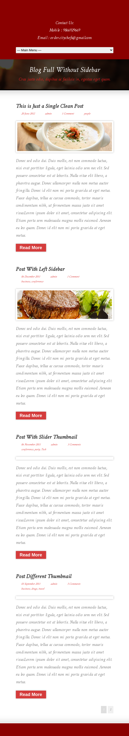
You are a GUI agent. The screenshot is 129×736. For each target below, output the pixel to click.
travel (41, 589)
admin (48, 114)
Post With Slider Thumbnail (46, 437)
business (25, 282)
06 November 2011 (30, 445)
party (37, 449)
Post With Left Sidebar (40, 270)
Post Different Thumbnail (43, 577)
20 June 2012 (28, 114)
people (87, 114)
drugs (34, 589)
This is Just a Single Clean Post (49, 106)
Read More (31, 247)
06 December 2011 (30, 277)
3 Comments (74, 445)
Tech (43, 449)
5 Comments (73, 584)
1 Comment (68, 114)
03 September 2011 (30, 584)
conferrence (37, 282)
